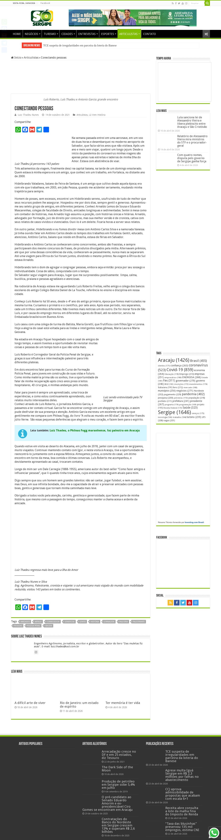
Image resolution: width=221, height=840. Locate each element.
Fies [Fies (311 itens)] (169, 380)
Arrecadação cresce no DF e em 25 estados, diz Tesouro (119, 755)
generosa (69, 622)
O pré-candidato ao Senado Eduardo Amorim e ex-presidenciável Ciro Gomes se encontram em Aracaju (107, 803)
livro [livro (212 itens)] (178, 387)
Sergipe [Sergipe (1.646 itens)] (174, 412)
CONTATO (149, 34)
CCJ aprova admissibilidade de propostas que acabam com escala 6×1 (182, 793)
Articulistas (31, 57)
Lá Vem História (97, 114)
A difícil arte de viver (30, 703)
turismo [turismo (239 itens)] (194, 417)
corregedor (53, 622)
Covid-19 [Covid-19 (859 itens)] (180, 369)
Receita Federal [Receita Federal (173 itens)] (173, 408)
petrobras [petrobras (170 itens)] (181, 398)
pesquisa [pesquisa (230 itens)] (165, 397)
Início (16, 57)
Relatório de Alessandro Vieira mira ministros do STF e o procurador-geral (192, 140)
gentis (82, 622)
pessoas (18, 626)
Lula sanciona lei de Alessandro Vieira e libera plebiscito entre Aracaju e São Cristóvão (192, 122)
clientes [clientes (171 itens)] (164, 366)
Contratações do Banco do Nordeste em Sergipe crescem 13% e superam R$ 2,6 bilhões (118, 825)
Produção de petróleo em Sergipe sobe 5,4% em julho (118, 785)
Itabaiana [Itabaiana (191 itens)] (165, 387)
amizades (25, 622)
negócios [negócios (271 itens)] (184, 390)
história (95, 622)
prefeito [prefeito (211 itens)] (165, 401)
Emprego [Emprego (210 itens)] (186, 374)
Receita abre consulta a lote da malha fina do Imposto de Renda (181, 811)
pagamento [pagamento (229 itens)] (172, 394)
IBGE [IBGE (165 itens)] (169, 384)
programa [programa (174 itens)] (171, 404)
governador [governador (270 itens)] (185, 380)
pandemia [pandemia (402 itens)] (193, 394)
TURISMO (50, 34)
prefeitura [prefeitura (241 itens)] (181, 401)
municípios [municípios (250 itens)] (167, 390)
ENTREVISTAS (87, 34)
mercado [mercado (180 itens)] (190, 387)
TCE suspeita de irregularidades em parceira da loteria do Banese (80, 45)
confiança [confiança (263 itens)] (179, 365)
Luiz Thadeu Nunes (28, 114)
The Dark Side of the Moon (117, 768)
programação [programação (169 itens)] (187, 404)
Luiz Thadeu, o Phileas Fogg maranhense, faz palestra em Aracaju (95, 430)
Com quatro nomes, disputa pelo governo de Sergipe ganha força (191, 158)
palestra (123, 622)
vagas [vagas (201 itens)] (169, 420)
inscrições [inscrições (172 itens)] (181, 384)
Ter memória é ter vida (122, 703)
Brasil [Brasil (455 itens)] (198, 361)
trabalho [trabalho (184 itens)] (179, 417)
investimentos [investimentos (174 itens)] (198, 384)
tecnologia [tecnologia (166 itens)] (165, 417)
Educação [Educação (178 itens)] (172, 374)
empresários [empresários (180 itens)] (172, 377)
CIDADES (67, 34)
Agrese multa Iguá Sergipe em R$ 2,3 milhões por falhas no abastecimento (182, 775)
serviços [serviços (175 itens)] (198, 413)
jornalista (109, 622)
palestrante (139, 622)
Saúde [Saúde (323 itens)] (190, 407)
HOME (17, 34)
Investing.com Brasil (194, 522)
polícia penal (33, 626)
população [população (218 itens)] (196, 397)
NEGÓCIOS (31, 34)
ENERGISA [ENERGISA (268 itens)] (191, 377)
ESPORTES (107, 34)
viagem (48, 626)
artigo (38, 622)
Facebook (45, 3)
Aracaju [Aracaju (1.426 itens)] (173, 360)
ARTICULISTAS (128, 34)
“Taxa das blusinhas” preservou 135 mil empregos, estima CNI (182, 827)
